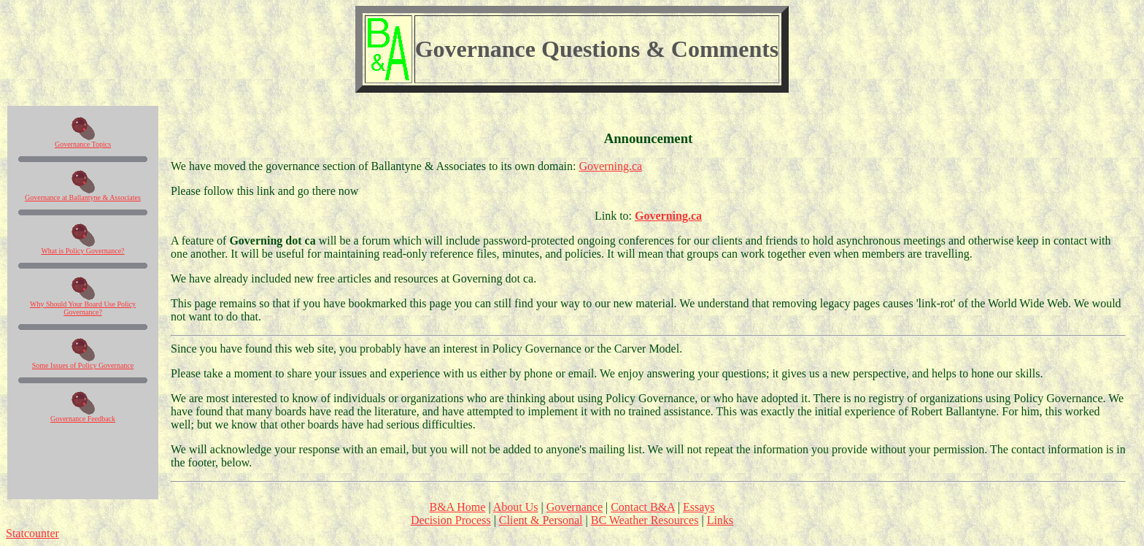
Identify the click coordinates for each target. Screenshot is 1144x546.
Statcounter (32, 533)
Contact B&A (643, 507)
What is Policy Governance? (82, 251)
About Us (515, 507)
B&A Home (457, 507)
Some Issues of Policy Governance (83, 365)
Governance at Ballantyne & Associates (83, 197)
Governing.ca (610, 166)
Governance (574, 507)
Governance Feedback (82, 419)
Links (720, 520)
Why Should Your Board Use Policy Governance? (83, 308)
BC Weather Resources (645, 520)
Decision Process (451, 520)
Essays (699, 507)
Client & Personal (541, 520)
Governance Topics (83, 144)
